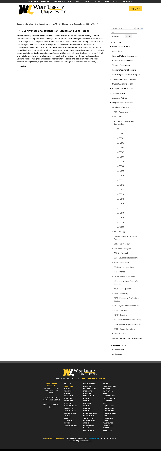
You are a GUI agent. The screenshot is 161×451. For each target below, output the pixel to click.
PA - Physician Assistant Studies (127, 305)
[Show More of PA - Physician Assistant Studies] (112, 305)
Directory (87, 386)
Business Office (70, 406)
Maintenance (88, 430)
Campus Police (70, 411)
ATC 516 (120, 203)
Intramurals (88, 425)
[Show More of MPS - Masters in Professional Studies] (112, 298)
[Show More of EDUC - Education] (112, 262)
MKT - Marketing (121, 293)
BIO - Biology (119, 231)
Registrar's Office (107, 402)
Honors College (90, 413)
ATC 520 (120, 222)
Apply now (136, 8)
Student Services (119, 93)
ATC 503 (120, 143)
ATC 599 (120, 227)
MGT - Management (122, 289)
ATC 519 (120, 217)
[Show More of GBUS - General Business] (112, 276)
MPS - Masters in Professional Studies (126, 299)
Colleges (67, 418)
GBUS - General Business (124, 276)
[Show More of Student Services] (110, 93)
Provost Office (109, 396)
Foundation (88, 396)
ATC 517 (120, 208)
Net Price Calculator (108, 389)
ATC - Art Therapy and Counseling (68, 24)
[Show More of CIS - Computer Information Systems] (112, 236)
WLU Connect (113, 438)
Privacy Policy (71, 438)
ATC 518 (120, 213)
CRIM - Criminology (122, 244)
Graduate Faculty (119, 333)
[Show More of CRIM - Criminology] (112, 244)
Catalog (67, 416)
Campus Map (69, 408)
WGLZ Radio (107, 430)
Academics (68, 388)
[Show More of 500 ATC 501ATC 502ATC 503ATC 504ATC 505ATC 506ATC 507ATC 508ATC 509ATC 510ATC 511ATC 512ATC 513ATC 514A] (114, 129)
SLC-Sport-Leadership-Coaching (127, 319)
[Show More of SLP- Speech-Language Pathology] (112, 324)
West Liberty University (42, 10)
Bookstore (68, 403)
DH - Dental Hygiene (122, 248)
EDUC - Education (121, 262)
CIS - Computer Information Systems (125, 237)
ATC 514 (120, 194)
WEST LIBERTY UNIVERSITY (54, 438)
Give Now (87, 403)
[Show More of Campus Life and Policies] (110, 88)
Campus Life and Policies (122, 88)
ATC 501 (120, 133)
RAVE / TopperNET (110, 398)
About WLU (68, 386)
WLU (79, 373)
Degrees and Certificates (122, 102)
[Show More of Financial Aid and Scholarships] (110, 56)
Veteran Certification (121, 65)
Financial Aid (88, 393)
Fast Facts (87, 391)
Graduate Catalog (25, 24)
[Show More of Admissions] (110, 51)
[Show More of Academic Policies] (110, 98)
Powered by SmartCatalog (80, 441)
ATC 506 (120, 157)
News (105, 393)
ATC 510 (120, 175)
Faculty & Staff (89, 388)
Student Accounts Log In (122, 84)
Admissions (117, 51)
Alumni (67, 393)
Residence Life (108, 408)
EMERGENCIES (94, 438)
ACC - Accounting (121, 112)
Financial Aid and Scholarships (124, 56)
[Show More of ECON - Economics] (112, 253)
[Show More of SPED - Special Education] (112, 329)
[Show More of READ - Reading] (112, 315)
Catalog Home (118, 349)
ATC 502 (120, 138)
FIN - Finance (119, 272)
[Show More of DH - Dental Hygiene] (112, 248)
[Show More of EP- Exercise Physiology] (112, 267)
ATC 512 (120, 185)
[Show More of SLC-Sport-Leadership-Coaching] (112, 319)
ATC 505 (120, 152)
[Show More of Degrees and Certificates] (110, 102)
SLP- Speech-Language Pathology (128, 324)
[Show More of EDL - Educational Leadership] (112, 258)
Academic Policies (119, 98)
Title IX (106, 420)
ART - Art (118, 116)
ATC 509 (120, 171)
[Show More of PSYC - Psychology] (112, 310)
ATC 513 (120, 189)
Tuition (106, 428)
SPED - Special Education (124, 329)
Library (86, 428)
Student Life (108, 418)
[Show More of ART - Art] (112, 116)
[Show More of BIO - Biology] (112, 231)
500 (87, 24)
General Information (121, 46)
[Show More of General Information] (110, 46)
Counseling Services (69, 421)
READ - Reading (120, 315)
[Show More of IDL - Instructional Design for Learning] (112, 281)
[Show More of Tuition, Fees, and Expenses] (110, 79)
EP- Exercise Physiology (124, 267)
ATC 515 (120, 199)
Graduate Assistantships (122, 60)
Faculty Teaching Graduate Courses (127, 338)
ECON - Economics (121, 253)
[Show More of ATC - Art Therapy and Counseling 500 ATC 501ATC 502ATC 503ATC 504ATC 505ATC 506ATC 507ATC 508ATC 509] (112, 121)
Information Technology (88, 417)
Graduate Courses (43, 24)
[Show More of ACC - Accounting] (112, 112)
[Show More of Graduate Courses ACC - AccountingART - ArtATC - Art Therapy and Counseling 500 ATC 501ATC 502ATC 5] (110, 107)
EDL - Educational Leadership (126, 258)
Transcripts (108, 423)
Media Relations (109, 386)
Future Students (87, 399)
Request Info (108, 406)
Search (128, 36)
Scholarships (108, 411)
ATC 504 (120, 147)
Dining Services (89, 384)
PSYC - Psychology (121, 310)
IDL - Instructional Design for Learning (126, 282)
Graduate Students (87, 409)
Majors (106, 384)
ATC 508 (120, 166)
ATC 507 (121, 161)
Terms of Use (82, 438)
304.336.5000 (52, 398)
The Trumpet (108, 425)
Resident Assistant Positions (124, 70)
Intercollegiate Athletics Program (126, 74)
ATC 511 (120, 180)
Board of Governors (68, 399)
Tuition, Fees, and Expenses (124, 79)
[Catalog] (123, 28)
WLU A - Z (67, 384)
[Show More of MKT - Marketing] (112, 293)
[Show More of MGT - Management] (112, 289)
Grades (86, 406)
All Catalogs (117, 354)
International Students (89, 421)
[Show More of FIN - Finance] (112, 272)
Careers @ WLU (70, 413)
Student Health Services (109, 414)
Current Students (71, 425)
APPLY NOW (68, 396)
